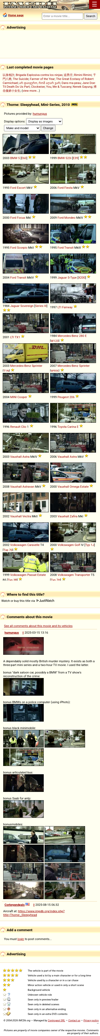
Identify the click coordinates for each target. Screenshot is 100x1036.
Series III (41, 306)
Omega (74, 486)
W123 (55, 341)
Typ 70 (8, 550)
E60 (23, 158)
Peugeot (63, 397)
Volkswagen (18, 545)
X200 (81, 277)
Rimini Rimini (83, 75)
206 (71, 397)
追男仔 (68, 75)
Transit (69, 247)
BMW (13, 158)
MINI (13, 397)
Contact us (74, 1020)
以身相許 (8, 75)
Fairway (67, 307)
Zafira (74, 516)
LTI (59, 307)
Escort (21, 188)
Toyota (62, 427)
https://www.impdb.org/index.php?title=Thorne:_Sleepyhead (34, 913)
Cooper (22, 397)
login (21, 939)
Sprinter (37, 366)
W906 (55, 371)
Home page (15, 15)
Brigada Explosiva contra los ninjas (39, 75)
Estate (84, 486)
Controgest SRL (56, 1020)
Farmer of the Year (42, 79)
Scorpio (22, 247)
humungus (40, 113)
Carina (71, 427)
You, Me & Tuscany (58, 86)
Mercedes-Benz (68, 336)
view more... (31, 91)
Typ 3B (12, 580)
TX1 (17, 337)
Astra (26, 457)
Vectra (26, 516)
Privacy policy (91, 1020)
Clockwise (38, 86)
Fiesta (68, 188)
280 (81, 336)
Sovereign (27, 306)
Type (73, 277)
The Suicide (21, 79)
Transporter (82, 575)
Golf (77, 545)
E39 (75, 158)
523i (68, 158)
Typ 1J (89, 545)
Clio (23, 427)
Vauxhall (16, 457)
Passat (32, 575)
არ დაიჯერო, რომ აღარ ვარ (39, 83)
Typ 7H (55, 580)
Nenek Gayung (82, 86)
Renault (15, 427)
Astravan (28, 486)
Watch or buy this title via (27, 601)
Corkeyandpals (15, 905)
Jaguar (62, 277)
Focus (21, 217)
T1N (6, 371)
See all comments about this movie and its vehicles (38, 626)
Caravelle (33, 545)
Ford (13, 188)
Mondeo (69, 217)
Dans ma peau (71, 83)
